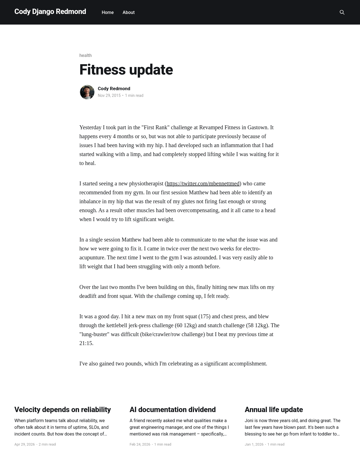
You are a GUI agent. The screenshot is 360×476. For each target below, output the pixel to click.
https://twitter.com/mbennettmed (203, 183)
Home (108, 12)
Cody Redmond (114, 88)
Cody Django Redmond (50, 12)
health (85, 55)
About (129, 12)
